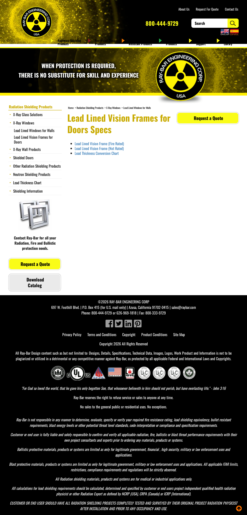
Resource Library (229, 42)
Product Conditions (154, 334)
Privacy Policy (71, 334)
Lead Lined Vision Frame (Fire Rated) (99, 143)
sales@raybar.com (184, 307)
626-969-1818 (126, 313)
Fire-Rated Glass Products (105, 42)
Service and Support (203, 42)
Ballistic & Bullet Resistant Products (140, 42)
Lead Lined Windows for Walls (137, 108)
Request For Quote (207, 9)
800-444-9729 (162, 23)
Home (71, 108)
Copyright (128, 334)
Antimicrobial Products (174, 42)
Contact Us (231, 9)
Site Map (179, 334)
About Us (184, 9)
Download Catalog (34, 282)
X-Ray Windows (113, 108)
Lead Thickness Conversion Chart (97, 153)
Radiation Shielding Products (69, 42)
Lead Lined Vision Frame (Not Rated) (99, 148)
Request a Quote (208, 118)
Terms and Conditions (101, 334)
